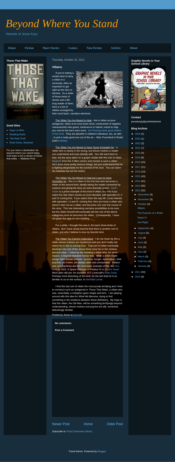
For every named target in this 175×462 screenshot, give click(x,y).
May (140, 247)
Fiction (29, 48)
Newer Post (61, 424)
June (141, 242)
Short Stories (51, 48)
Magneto (57, 161)
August (142, 232)
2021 (138, 148)
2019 (138, 157)
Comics (73, 48)
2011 (138, 272)
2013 (138, 185)
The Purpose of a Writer (150, 213)
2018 (138, 162)
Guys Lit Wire (16, 130)
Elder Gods (110, 272)
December (144, 194)
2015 (138, 176)
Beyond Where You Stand (62, 23)
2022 (138, 143)
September (144, 228)
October (142, 204)
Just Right (142, 222)
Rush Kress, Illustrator (21, 142)
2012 (138, 190)
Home (12, 48)
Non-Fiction (94, 48)
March (141, 256)
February (143, 261)
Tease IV (142, 217)
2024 (138, 133)
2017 (138, 167)
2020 (138, 152)
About (134, 48)
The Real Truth (17, 138)
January (142, 266)
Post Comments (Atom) (79, 431)
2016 (138, 171)
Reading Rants (17, 134)
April (141, 251)
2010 (138, 276)
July (140, 237)
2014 (138, 181)
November (144, 199)
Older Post (115, 424)
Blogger (102, 451)
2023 (138, 138)
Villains (141, 208)
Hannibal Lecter (94, 279)
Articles (116, 48)
